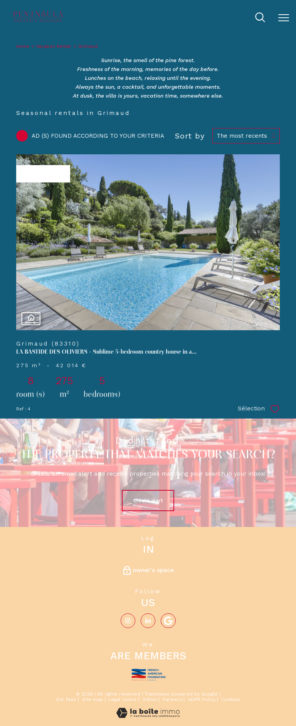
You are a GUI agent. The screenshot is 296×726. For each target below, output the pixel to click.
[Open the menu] (283, 18)
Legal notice (122, 699)
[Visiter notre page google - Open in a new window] (168, 620)
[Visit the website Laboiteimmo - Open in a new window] (148, 716)
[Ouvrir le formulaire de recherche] (260, 18)
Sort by (190, 135)
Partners (172, 699)
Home (22, 46)
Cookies (230, 699)
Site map (92, 699)
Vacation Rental (53, 46)
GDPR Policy (201, 699)
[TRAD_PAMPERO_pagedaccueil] (38, 21)
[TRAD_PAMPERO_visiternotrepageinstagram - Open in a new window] (128, 620)
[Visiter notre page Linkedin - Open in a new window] (148, 620)
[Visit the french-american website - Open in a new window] (148, 673)
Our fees (66, 699)
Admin (150, 699)
